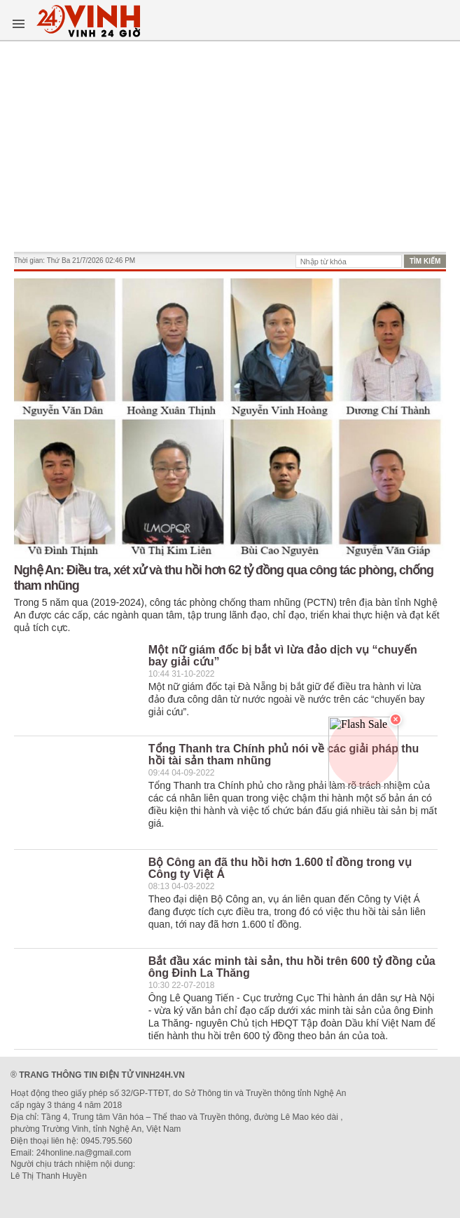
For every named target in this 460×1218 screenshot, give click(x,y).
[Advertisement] (230, 146)
